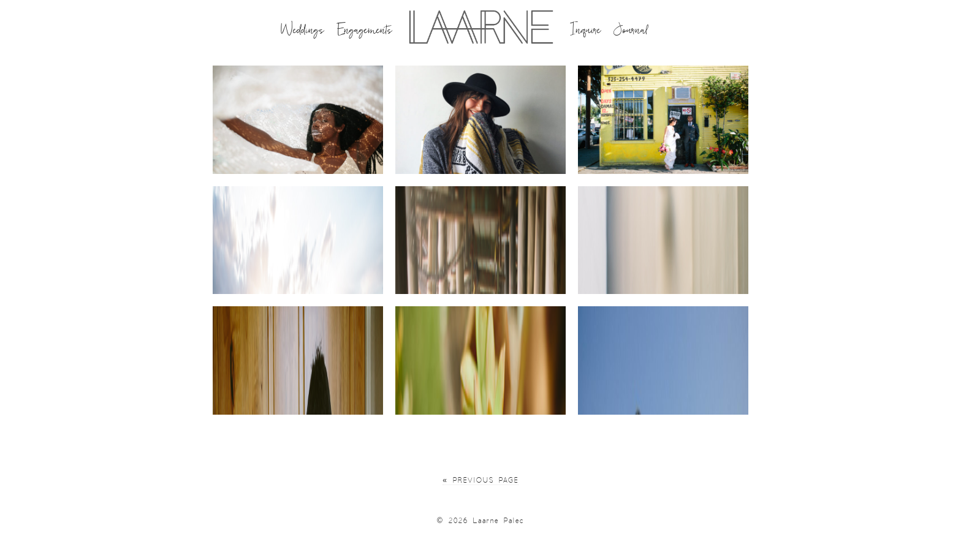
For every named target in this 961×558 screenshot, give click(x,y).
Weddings (302, 28)
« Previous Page (480, 480)
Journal (631, 28)
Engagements (364, 28)
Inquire (585, 28)
